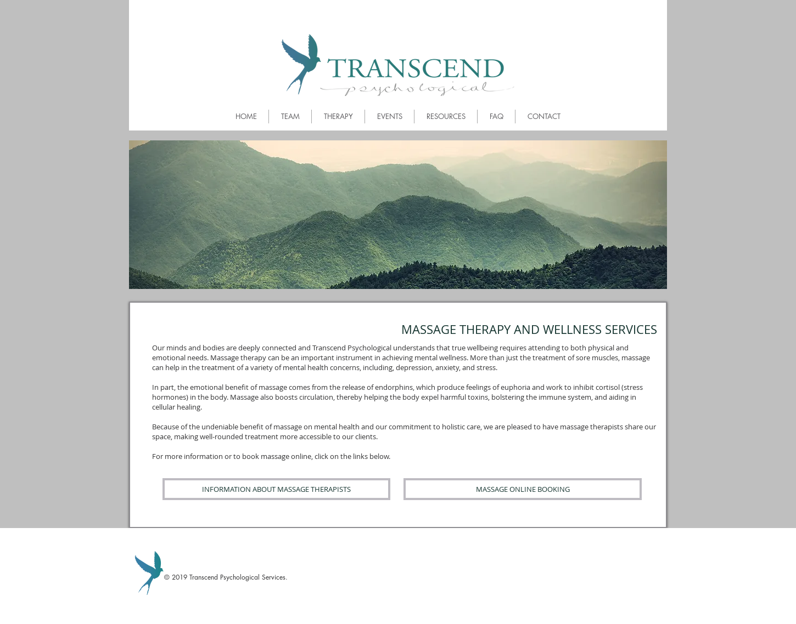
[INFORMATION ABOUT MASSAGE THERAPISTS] (276, 489)
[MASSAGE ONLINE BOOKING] (522, 489)
